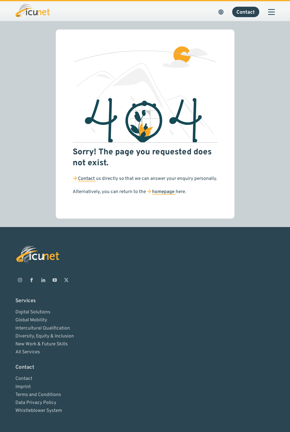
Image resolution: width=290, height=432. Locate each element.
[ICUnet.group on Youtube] (55, 280)
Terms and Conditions (38, 395)
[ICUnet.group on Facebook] (31, 280)
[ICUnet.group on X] (66, 280)
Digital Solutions (32, 312)
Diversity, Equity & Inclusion (44, 336)
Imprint (23, 387)
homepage (164, 192)
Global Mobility (31, 320)
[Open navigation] (271, 12)
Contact (87, 179)
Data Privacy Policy (35, 403)
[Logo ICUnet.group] (32, 11)
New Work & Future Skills (41, 344)
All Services (27, 352)
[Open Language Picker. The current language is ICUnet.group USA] (221, 12)
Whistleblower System (38, 411)
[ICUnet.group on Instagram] (20, 280)
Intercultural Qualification (42, 328)
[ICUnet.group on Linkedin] (43, 280)
